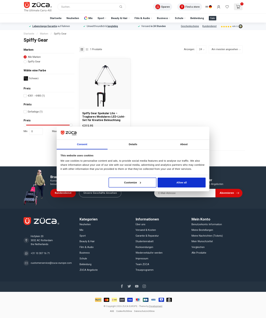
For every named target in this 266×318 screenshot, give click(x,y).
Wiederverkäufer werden (149, 252)
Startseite (56, 18)
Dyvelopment (155, 306)
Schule (179, 18)
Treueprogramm (145, 269)
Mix (90, 18)
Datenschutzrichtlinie (144, 311)
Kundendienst (209, 26)
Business (162, 18)
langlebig (112, 26)
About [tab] (184, 144)
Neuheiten (72, 18)
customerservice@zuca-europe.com (51, 262)
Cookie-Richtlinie (124, 311)
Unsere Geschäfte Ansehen (100, 192)
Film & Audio (142, 18)
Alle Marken (34, 57)
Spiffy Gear (60, 33)
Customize (132, 182)
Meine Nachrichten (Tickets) (207, 235)
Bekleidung (197, 18)
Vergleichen (198, 247)
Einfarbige (35, 111)
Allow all (181, 182)
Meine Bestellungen (202, 229)
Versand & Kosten (146, 229)
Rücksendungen (144, 247)
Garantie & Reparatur (147, 235)
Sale (212, 18)
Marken (44, 33)
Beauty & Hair (119, 18)
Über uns (140, 224)
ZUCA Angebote (89, 269)
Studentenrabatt (145, 241)
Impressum (142, 258)
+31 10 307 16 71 (40, 253)
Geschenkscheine (190, 26)
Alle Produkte (199, 252)
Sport (101, 18)
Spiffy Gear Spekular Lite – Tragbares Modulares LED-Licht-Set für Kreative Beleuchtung (103, 117)
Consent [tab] (82, 144)
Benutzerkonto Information (207, 224)
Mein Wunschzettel (202, 241)
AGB (112, 311)
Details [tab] (133, 144)
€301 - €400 (36, 95)
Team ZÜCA (142, 264)
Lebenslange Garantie (44, 26)
